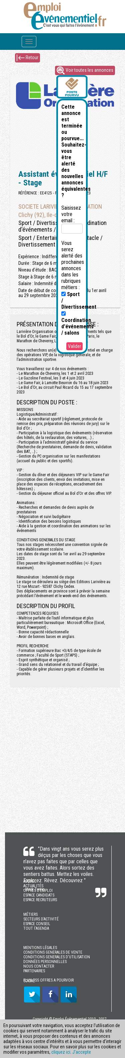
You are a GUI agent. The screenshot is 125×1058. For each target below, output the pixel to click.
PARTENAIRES (34, 971)
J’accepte (81, 1052)
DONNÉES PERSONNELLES (45, 961)
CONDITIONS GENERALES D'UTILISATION (56, 957)
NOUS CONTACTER (38, 966)
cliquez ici (60, 1052)
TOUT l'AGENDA (36, 928)
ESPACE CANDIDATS (38, 895)
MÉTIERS (30, 914)
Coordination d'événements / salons (77, 323)
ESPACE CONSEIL (36, 923)
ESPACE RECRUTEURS (40, 900)
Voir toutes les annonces (85, 70)
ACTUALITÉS (33, 886)
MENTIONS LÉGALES (40, 947)
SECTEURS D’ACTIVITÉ (41, 919)
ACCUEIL (30, 881)
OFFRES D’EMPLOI (38, 890)
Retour (27, 58)
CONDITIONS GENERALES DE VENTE (52, 952)
